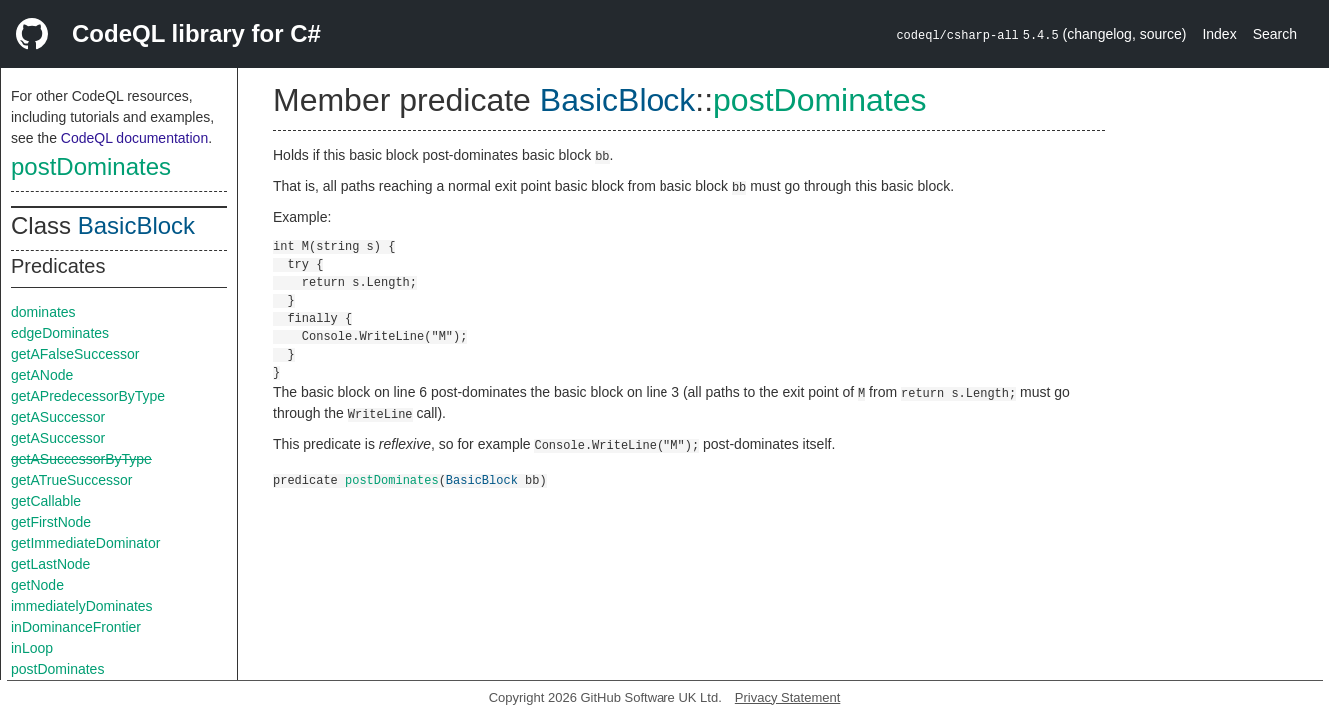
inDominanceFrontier (76, 627)
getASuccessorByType (81, 459)
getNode (37, 585)
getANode (42, 375)
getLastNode (50, 564)
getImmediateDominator (85, 543)
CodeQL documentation (134, 138)
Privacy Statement (788, 697)
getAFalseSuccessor (75, 354)
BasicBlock (136, 225)
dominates (43, 312)
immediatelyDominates (82, 606)
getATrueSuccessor (71, 480)
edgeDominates (60, 333)
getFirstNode (51, 522)
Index (1219, 34)
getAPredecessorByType (88, 396)
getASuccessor (58, 417)
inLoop (32, 648)
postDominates (91, 166)
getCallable (46, 501)
